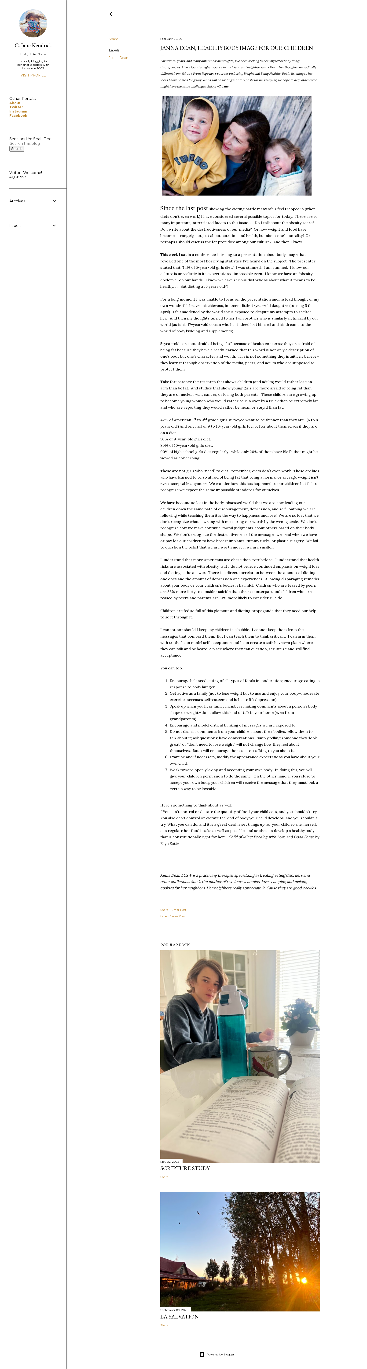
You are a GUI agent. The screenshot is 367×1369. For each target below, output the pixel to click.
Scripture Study (185, 1168)
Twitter (16, 107)
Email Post (179, 909)
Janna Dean (118, 58)
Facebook (18, 115)
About (15, 103)
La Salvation (179, 1316)
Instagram (18, 111)
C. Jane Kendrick (33, 45)
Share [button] (113, 39)
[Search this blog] (27, 143)
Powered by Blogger (216, 1354)
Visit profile (33, 75)
